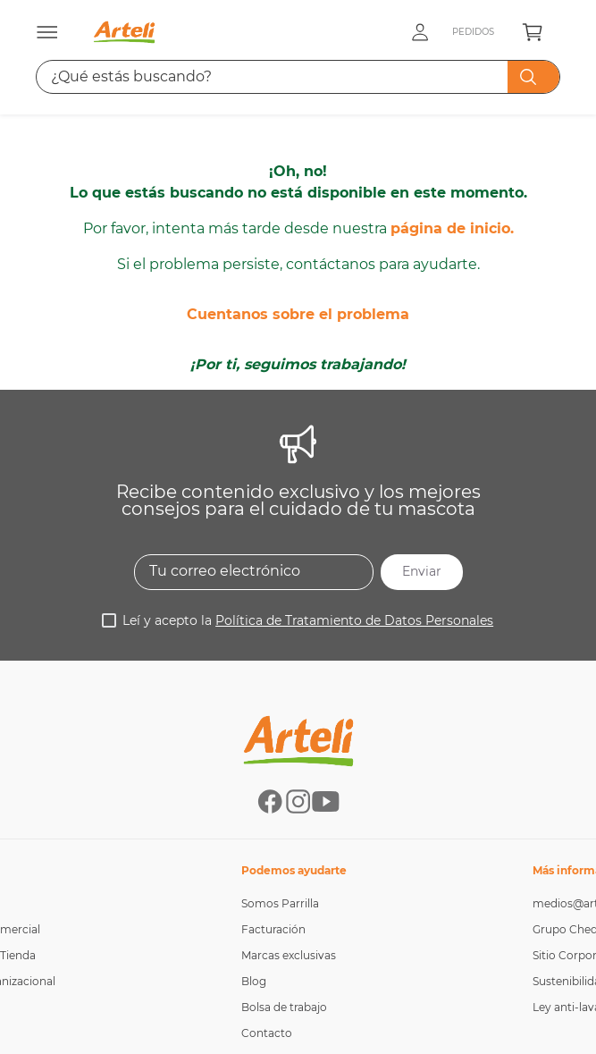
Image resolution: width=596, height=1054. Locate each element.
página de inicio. (452, 113)
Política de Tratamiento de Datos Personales (354, 510)
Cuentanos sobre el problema (298, 199)
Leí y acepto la (307, 509)
